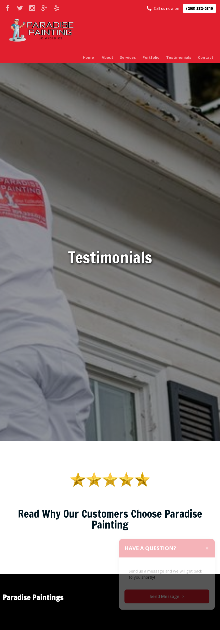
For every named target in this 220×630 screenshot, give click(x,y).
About (107, 57)
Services (128, 57)
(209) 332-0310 (199, 8)
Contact (205, 57)
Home (88, 57)
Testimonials (178, 57)
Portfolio (151, 57)
